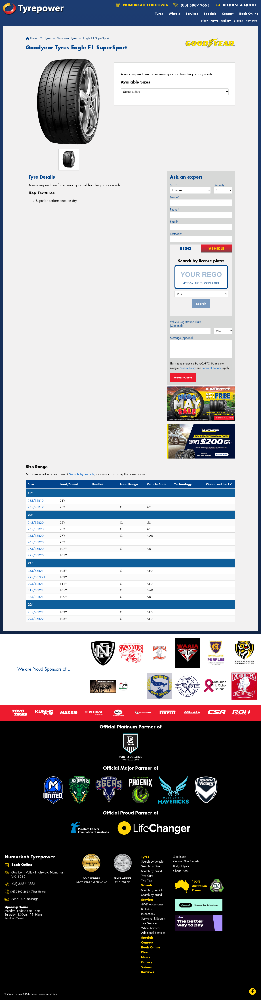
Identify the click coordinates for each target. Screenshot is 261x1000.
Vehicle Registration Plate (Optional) (185, 324)
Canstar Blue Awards (186, 861)
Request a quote (236, 5)
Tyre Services (149, 923)
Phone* (174, 209)
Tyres (159, 14)
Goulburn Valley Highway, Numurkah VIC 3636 (38, 874)
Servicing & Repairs (153, 918)
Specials (210, 14)
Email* (174, 222)
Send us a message (24, 899)
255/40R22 (36, 612)
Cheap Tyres (180, 871)
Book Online (248, 14)
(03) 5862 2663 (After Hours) (28, 891)
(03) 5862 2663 (195, 5)
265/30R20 (36, 542)
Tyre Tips (146, 880)
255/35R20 (36, 536)
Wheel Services (150, 928)
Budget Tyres (181, 866)
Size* (173, 185)
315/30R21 (36, 590)
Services (192, 14)
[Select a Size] (175, 91)
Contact (227, 14)
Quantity (219, 185)
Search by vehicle (81, 474)
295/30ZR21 (36, 577)
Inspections (148, 914)
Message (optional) (182, 338)
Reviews (251, 20)
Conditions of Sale (48, 993)
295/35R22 (36, 619)
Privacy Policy (188, 368)
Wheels (174, 14)
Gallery (226, 20)
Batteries (146, 909)
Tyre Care (147, 876)
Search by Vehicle (152, 861)
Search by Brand (151, 871)
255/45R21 (36, 571)
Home (31, 38)
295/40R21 (36, 584)
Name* (174, 197)
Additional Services (153, 933)
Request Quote (183, 377)
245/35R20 (36, 523)
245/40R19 (36, 507)
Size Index (179, 857)
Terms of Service (212, 368)
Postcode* (176, 234)
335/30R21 (36, 597)
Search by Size (150, 866)
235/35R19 (36, 501)
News (214, 20)
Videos (238, 20)
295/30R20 (36, 555)
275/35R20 (36, 549)
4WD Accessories (152, 904)
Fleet (204, 20)
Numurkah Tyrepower (142, 5)
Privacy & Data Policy (26, 993)
